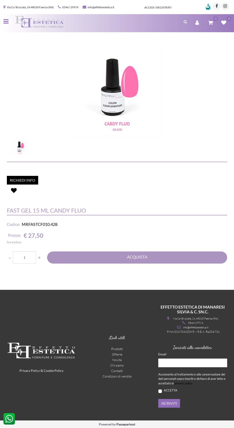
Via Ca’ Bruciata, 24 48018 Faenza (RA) (30, 7)
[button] (185, 21)
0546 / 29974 (70, 7)
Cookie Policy (53, 371)
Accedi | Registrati (158, 7)
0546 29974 (195, 323)
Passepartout (125, 424)
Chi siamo (117, 365)
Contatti (117, 371)
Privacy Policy (29, 371)
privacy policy (183, 383)
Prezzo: (14, 235)
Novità (117, 360)
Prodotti (117, 349)
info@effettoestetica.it (101, 7)
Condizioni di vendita (117, 376)
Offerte (117, 354)
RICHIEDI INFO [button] (22, 180)
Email (163, 354)
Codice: (13, 224)
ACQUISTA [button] (137, 256)
